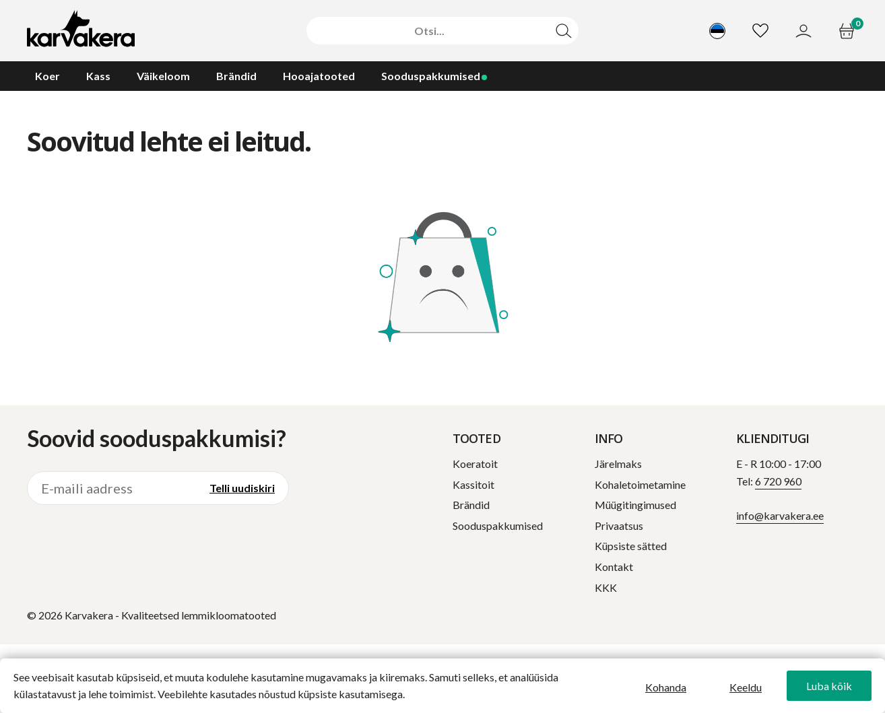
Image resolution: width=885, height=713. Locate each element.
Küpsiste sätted (631, 545)
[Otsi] (429, 31)
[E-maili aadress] (112, 488)
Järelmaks (618, 463)
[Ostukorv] (848, 31)
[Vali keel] (717, 31)
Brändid (471, 504)
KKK (606, 587)
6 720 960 (778, 481)
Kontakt (614, 566)
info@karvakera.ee (780, 515)
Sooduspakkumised (498, 525)
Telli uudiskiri (242, 487)
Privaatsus (619, 525)
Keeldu (745, 687)
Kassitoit (473, 484)
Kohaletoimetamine (640, 484)
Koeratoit (475, 463)
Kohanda (665, 687)
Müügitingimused (635, 504)
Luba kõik (829, 685)
